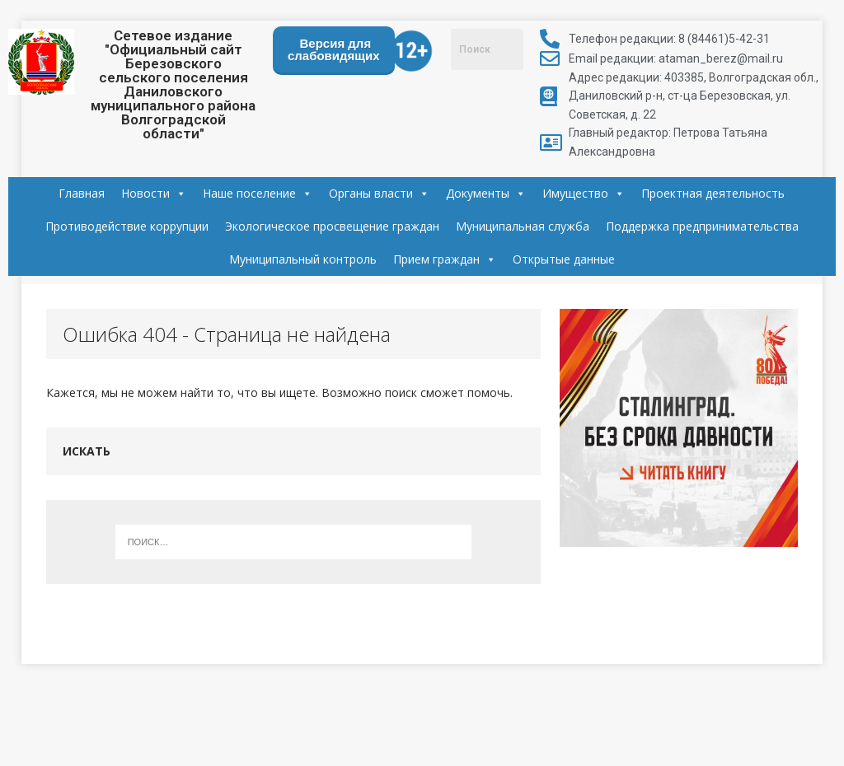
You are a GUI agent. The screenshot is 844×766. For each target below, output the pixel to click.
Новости (153, 193)
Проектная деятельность (713, 193)
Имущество (583, 193)
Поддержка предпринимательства (702, 226)
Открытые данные (564, 259)
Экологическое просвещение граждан (332, 226)
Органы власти (379, 193)
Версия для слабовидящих (334, 49)
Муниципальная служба (522, 226)
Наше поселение (257, 193)
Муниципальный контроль (303, 259)
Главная (82, 193)
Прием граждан (444, 259)
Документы (486, 193)
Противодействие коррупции (127, 226)
